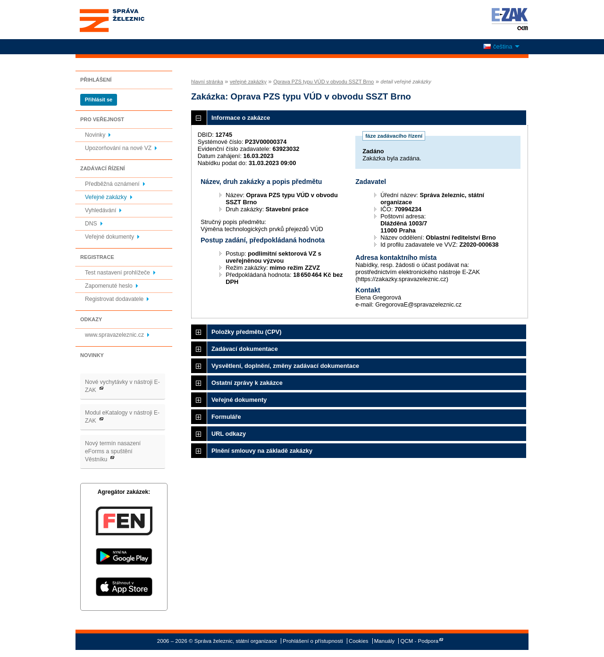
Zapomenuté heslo (109, 286)
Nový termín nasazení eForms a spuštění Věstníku (113, 451)
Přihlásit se (98, 99)
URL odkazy (228, 433)
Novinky (95, 135)
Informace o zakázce (240, 117)
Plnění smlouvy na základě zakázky (261, 450)
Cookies (359, 641)
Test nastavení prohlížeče (117, 272)
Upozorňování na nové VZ (118, 148)
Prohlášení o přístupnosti (313, 641)
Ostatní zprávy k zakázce (247, 382)
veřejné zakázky (248, 81)
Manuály (384, 641)
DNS (91, 223)
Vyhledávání (100, 210)
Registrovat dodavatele (114, 299)
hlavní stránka (207, 81)
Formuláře (226, 416)
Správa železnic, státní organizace (129, 19)
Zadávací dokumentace (244, 348)
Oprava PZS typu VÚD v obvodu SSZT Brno (323, 81)
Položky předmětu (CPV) (246, 331)
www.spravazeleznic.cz (114, 335)
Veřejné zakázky (106, 197)
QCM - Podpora (420, 641)
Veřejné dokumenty (109, 236)
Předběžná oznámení (112, 184)
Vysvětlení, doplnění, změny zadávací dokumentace (285, 365)
